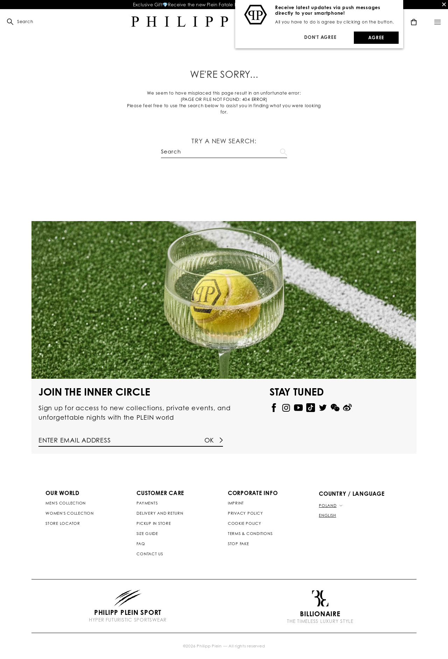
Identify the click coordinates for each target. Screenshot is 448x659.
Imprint (236, 503)
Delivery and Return (159, 513)
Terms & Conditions (250, 533)
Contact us (149, 553)
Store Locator (63, 523)
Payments (147, 503)
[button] (16, 22)
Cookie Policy (244, 523)
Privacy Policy (245, 513)
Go (283, 151)
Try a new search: (224, 141)
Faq (140, 543)
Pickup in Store (153, 523)
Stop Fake (238, 543)
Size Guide (147, 533)
